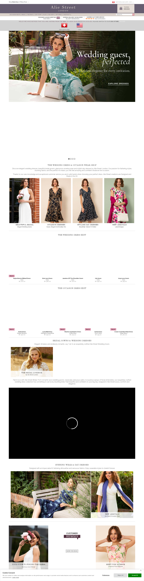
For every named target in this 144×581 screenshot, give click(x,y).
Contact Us (63, 562)
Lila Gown (98, 223)
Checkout (66, 14)
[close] (140, 570)
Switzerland (64, 29)
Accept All (135, 575)
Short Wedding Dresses (16, 566)
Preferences (105, 575)
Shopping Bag (64, 566)
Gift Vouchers (64, 567)
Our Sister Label (40, 562)
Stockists (38, 566)
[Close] (122, 21)
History (37, 559)
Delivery (51, 14)
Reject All (120, 575)
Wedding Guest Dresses (16, 560)
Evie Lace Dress (47, 223)
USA (79, 29)
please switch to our (106, 21)
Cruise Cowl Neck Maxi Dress (123, 276)
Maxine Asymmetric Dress (72, 276)
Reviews (30, 14)
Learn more (15, 577)
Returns (59, 14)
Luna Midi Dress (47, 276)
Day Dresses (13, 562)
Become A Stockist (40, 567)
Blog (45, 14)
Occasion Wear (15, 14)
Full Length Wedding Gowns (17, 567)
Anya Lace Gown (123, 223)
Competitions (39, 564)
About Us (38, 557)
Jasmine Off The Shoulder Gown (72, 223)
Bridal (24, 14)
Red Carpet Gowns (15, 559)
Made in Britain (39, 560)
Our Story (38, 14)
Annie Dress (22, 276)
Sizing (62, 557)
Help (62, 564)
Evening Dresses (14, 557)
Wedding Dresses (14, 564)
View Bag (127, 9)
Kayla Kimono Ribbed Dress (22, 223)
